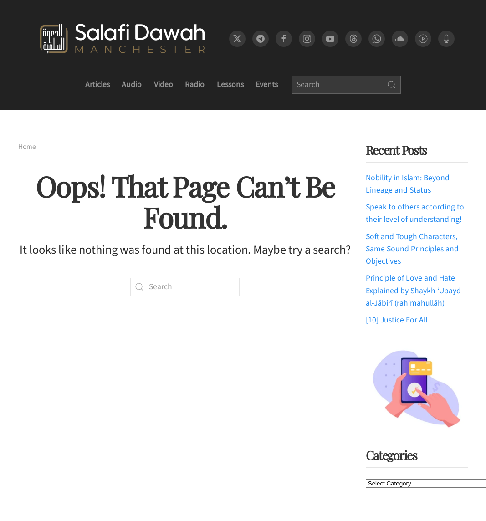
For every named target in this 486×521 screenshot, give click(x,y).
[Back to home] (122, 38)
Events (267, 84)
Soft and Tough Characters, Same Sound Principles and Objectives (412, 249)
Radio (195, 84)
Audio (132, 84)
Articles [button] (97, 84)
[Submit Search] (392, 85)
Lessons (230, 84)
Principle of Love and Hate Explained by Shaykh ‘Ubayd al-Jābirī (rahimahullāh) (413, 290)
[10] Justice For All (396, 320)
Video (163, 84)
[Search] (346, 85)
